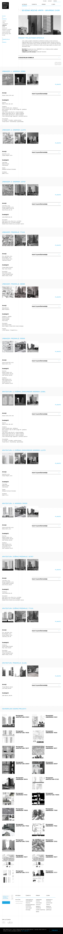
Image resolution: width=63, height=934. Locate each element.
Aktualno (24, 4)
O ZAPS (53, 4)
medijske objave (19, 901)
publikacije (48, 909)
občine (37, 911)
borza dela (18, 899)
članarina (28, 902)
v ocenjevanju (5, 23)
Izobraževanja (6, 39)
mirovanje (28, 909)
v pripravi (4, 20)
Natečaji (4, 18)
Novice (4, 16)
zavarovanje (39, 902)
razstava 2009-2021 (6, 32)
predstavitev (49, 902)
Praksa (43, 4)
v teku (3, 22)
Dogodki (4, 42)
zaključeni (4, 25)
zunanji (3, 26)
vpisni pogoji (29, 907)
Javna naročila (19, 903)
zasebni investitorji (40, 909)
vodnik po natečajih (6, 30)
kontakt (3, 35)
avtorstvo (38, 904)
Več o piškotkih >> (26, 931)
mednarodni (4, 28)
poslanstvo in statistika (6, 29)
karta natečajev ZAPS (6, 33)
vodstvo (48, 904)
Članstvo (34, 4)
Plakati (58, 84)
